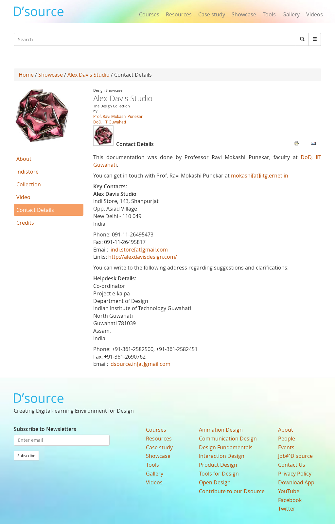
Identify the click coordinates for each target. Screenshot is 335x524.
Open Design (215, 482)
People (286, 438)
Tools (269, 14)
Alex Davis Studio (88, 74)
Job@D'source (295, 455)
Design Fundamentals (226, 447)
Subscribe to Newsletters (45, 429)
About (23, 158)
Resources (179, 14)
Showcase (244, 14)
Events (286, 447)
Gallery (291, 14)
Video (23, 197)
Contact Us (291, 464)
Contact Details (35, 210)
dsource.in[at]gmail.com (140, 363)
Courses (149, 14)
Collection (28, 184)
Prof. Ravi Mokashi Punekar (118, 116)
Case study (211, 14)
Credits (25, 222)
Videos (314, 14)
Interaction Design (221, 455)
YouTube (288, 491)
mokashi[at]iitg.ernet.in (259, 175)
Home (26, 74)
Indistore (27, 171)
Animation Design (221, 429)
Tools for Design (219, 473)
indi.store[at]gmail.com (139, 249)
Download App (296, 482)
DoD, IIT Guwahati (109, 121)
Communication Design (228, 438)
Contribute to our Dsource (232, 491)
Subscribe (26, 455)
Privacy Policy (294, 473)
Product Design (218, 464)
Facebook (290, 500)
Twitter (286, 508)
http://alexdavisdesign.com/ (142, 256)
